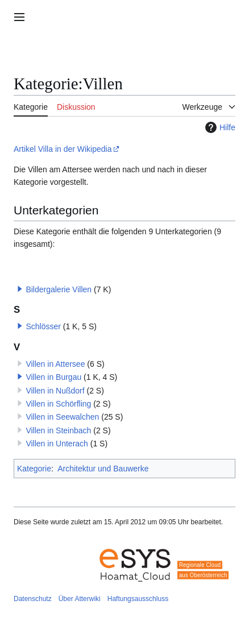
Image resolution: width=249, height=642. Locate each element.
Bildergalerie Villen (59, 289)
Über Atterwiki (80, 599)
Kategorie (34, 468)
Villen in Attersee (55, 363)
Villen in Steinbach (58, 430)
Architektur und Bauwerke (102, 468)
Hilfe (218, 127)
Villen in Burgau (53, 377)
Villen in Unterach (57, 443)
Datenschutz (33, 599)
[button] (20, 289)
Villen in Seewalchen (62, 416)
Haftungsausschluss (137, 599)
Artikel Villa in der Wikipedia (62, 149)
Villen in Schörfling (58, 403)
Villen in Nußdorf (55, 390)
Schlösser (43, 326)
